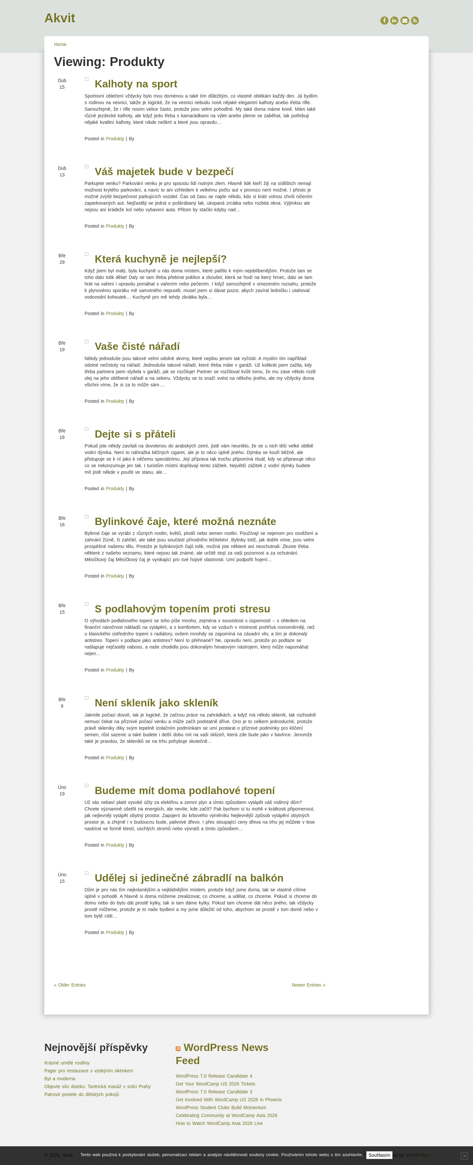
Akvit (59, 18)
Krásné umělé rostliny (67, 1062)
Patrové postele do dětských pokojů (81, 1094)
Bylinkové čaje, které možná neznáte (185, 521)
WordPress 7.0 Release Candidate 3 (214, 1091)
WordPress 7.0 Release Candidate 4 (214, 1076)
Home (60, 44)
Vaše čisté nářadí (137, 346)
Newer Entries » (309, 985)
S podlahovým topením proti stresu (183, 609)
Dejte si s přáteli (135, 434)
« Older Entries (69, 985)
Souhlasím (379, 1155)
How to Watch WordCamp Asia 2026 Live (219, 1123)
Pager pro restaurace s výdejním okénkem (88, 1070)
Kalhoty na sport (136, 84)
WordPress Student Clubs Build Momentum (221, 1107)
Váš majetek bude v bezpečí (164, 171)
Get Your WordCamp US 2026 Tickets (215, 1083)
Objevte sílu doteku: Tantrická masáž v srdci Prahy (97, 1086)
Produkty (115, 138)
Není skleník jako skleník (156, 703)
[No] (464, 1155)
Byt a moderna (59, 1078)
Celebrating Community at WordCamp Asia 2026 (226, 1115)
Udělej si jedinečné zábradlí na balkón (189, 878)
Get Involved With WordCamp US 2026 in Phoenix (229, 1099)
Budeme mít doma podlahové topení (185, 790)
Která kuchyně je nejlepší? (161, 259)
